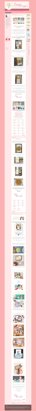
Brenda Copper (7, 17)
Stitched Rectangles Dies (22, 119)
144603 (22, 128)
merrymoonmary (19, 409)
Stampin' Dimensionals (22, 130)
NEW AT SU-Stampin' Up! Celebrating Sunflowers (17, 15)
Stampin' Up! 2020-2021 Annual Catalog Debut (17, 214)
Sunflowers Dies (18, 119)
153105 (18, 128)
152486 (14, 206)
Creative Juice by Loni (17, 92)
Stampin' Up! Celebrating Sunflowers (16, 138)
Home (18, 402)
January (28, 59)
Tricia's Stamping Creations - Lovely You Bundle (18, 112)
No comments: (20, 210)
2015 (27, 63)
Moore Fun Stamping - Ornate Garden (18, 113)
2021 (27, 44)
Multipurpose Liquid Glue (18, 130)
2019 (27, 60)
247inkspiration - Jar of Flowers (19, 114)
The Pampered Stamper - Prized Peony (18, 115)
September (29, 47)
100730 (14, 125)
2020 (27, 45)
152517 (14, 120)
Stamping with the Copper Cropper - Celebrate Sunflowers (18, 116)
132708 (14, 128)
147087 (18, 203)
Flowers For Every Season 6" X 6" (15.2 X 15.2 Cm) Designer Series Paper (19, 125)
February (28, 58)
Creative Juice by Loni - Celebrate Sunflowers (18, 117)
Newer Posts (13, 402)
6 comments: (20, 135)
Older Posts (23, 402)
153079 (14, 203)
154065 (22, 203)
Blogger (24, 409)
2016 (27, 62)
